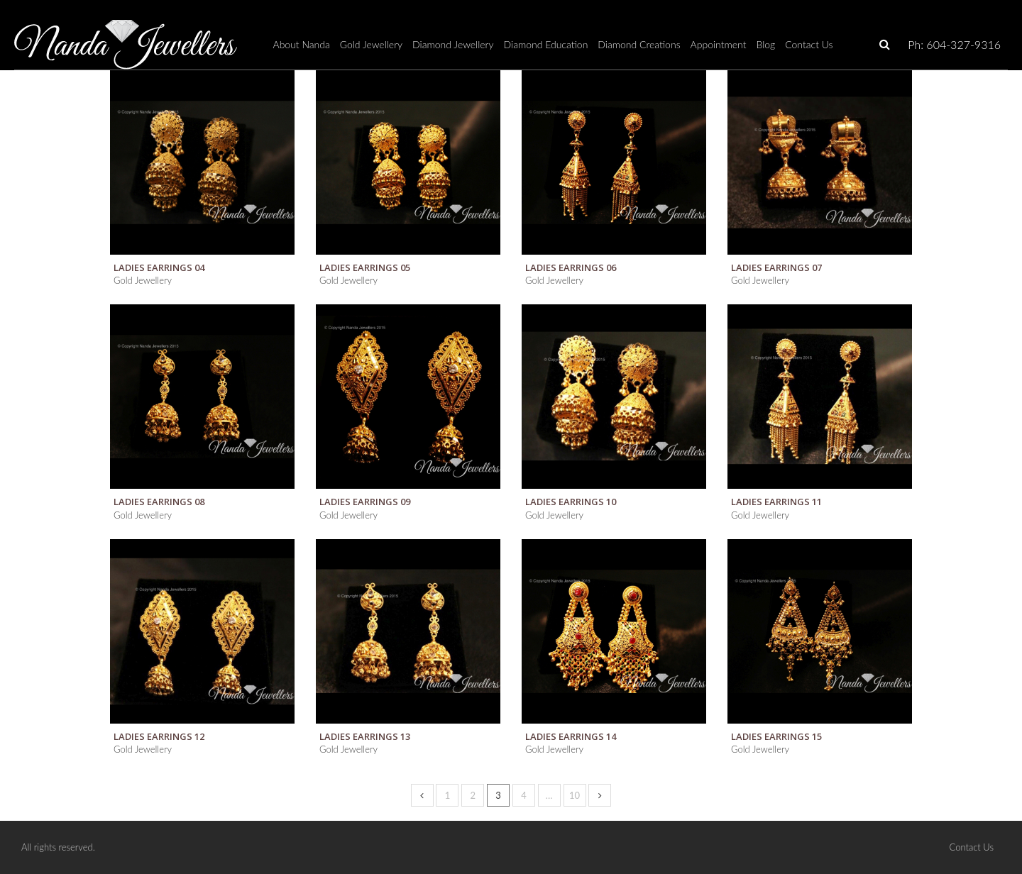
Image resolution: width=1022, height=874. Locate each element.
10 (574, 795)
